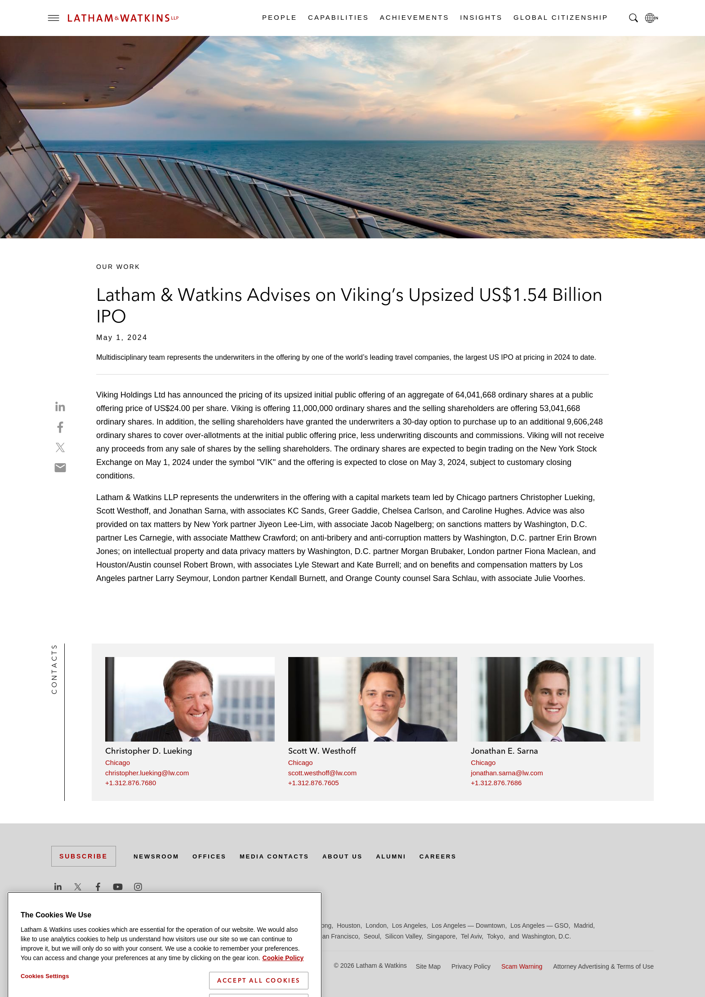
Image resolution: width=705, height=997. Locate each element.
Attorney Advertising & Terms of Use (603, 966)
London (376, 925)
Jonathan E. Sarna (504, 751)
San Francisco (338, 936)
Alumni (404, 856)
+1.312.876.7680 (130, 783)
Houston (348, 925)
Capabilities (338, 17)
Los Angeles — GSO (539, 925)
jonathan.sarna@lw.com (507, 773)
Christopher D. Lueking (148, 751)
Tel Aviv (471, 936)
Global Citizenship (560, 17)
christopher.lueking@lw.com (147, 773)
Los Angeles (409, 925)
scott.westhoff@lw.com (322, 773)
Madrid (583, 925)
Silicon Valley (403, 936)
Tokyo (495, 936)
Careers (453, 856)
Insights (481, 17)
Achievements (414, 17)
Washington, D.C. (546, 936)
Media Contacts (281, 856)
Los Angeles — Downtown (468, 925)
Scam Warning (521, 966)
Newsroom (158, 856)
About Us (353, 856)
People (279, 17)
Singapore (441, 936)
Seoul (372, 936)
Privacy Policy (471, 966)
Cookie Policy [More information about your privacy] (283, 988)
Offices (214, 856)
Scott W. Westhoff (322, 751)
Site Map (428, 966)
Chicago (117, 762)
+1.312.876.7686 (496, 783)
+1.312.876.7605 (313, 783)
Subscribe (83, 856)
